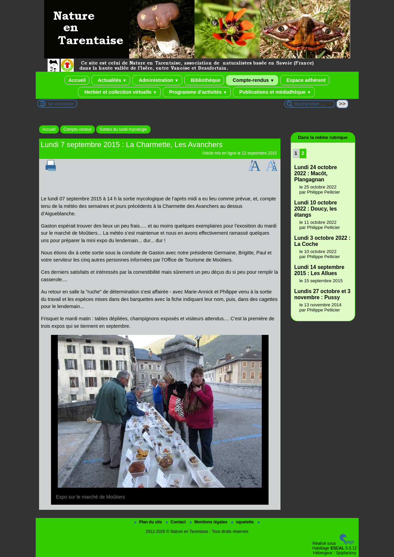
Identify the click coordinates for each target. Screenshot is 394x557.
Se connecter (61, 103)
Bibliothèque (204, 80)
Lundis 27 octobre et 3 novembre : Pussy (322, 294)
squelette (243, 522)
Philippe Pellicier (323, 192)
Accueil (77, 80)
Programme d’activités (197, 92)
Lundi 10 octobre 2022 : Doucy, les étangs (315, 209)
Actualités (110, 80)
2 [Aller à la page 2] (303, 153)
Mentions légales (209, 522)
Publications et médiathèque (274, 92)
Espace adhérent (305, 80)
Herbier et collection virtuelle (119, 92)
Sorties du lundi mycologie (123, 129)
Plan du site (148, 522)
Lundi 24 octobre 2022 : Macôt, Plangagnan (315, 173)
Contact (176, 522)
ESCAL (337, 548)
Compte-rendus (252, 80)
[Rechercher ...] (309, 104)
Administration (157, 80)
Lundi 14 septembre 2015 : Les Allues (319, 270)
